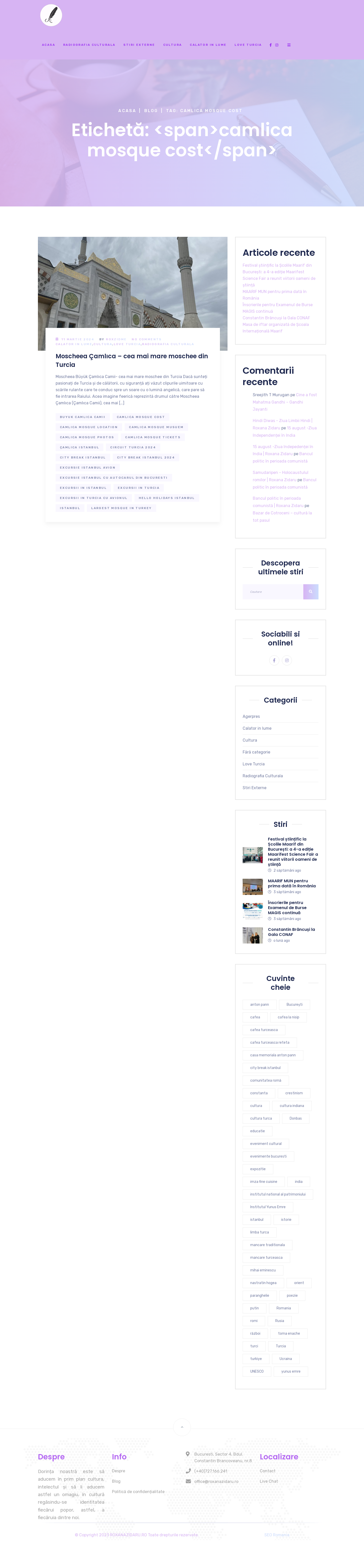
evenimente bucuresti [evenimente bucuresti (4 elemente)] (268, 1156)
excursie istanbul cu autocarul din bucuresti (114, 477)
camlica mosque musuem (156, 427)
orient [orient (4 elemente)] (299, 1283)
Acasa (48, 45)
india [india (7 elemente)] (299, 1182)
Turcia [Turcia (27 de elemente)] (281, 1346)
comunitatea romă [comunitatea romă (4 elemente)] (265, 1080)
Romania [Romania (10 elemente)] (284, 1308)
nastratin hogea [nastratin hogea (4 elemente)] (263, 1283)
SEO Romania (276, 1535)
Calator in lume (208, 45)
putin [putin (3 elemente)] (254, 1308)
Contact (268, 1471)
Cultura (172, 45)
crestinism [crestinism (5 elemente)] (294, 1093)
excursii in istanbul (83, 488)
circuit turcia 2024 (133, 447)
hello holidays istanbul (167, 498)
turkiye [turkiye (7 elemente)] (256, 1359)
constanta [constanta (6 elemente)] (259, 1093)
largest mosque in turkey (121, 508)
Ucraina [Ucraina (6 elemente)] (286, 1359)
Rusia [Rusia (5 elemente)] (279, 1321)
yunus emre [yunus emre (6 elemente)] (291, 1371)
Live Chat (269, 1481)
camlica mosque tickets (152, 437)
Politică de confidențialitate (138, 1491)
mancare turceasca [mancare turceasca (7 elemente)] (266, 1257)
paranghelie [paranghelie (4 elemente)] (259, 1295)
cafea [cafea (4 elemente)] (255, 1017)
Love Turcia (248, 45)
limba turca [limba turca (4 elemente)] (259, 1232)
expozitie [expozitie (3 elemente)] (258, 1169)
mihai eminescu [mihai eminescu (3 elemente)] (263, 1270)
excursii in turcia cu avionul (94, 498)
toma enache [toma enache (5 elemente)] (289, 1333)
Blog (151, 110)
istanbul (70, 508)
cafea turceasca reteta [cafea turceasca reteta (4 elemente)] (269, 1042)
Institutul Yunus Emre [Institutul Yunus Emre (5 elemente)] (268, 1207)
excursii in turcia (139, 488)
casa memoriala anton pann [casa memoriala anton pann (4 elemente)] (273, 1055)
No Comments (147, 339)
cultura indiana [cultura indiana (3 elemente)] (292, 1106)
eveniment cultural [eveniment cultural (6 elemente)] (266, 1144)
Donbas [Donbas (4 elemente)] (296, 1118)
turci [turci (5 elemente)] (254, 1346)
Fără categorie (256, 752)
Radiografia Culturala (89, 45)
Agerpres (251, 716)
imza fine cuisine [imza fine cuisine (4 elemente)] (263, 1182)
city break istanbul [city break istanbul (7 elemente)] (265, 1068)
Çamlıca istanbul (79, 447)
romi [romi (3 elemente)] (254, 1321)
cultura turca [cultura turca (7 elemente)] (261, 1118)
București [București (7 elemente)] (295, 1004)
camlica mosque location (89, 427)
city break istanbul (83, 457)
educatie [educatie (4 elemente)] (257, 1131)
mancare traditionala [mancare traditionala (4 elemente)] (267, 1245)
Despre (118, 1471)
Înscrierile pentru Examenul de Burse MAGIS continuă (287, 908)
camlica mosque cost (141, 417)
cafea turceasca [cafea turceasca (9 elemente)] (264, 1030)
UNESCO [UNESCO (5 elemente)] (257, 1371)
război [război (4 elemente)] (255, 1333)
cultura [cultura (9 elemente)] (256, 1106)
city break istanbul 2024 (146, 457)
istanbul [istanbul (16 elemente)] (256, 1220)
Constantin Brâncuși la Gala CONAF (276, 318)
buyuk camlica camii (83, 417)
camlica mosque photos (87, 437)
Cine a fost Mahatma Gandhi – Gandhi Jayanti (285, 402)
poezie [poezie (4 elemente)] (292, 1295)
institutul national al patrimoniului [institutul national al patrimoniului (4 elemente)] (278, 1194)
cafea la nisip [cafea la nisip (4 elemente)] (288, 1017)
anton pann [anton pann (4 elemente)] (259, 1004)
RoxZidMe (116, 339)
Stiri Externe (139, 45)
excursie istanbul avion (88, 467)
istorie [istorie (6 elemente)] (286, 1220)
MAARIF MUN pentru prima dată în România (292, 883)
